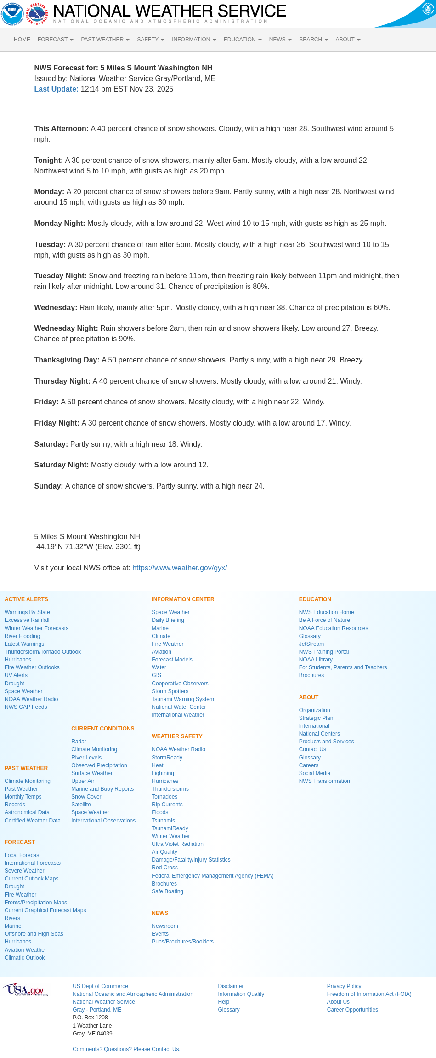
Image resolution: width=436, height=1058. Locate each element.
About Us (338, 1002)
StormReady (167, 757)
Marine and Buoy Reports (102, 789)
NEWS (280, 39)
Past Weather (21, 789)
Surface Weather (92, 773)
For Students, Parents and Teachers (343, 667)
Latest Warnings (24, 644)
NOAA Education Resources (333, 628)
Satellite (81, 804)
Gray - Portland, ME (97, 1009)
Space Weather (24, 691)
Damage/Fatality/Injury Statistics (191, 860)
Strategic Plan (316, 718)
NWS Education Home (326, 612)
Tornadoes (164, 797)
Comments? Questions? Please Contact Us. (127, 1049)
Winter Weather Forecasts (36, 628)
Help (223, 1002)
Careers (309, 765)
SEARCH (313, 39)
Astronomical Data (27, 812)
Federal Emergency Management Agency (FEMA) (212, 876)
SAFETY (150, 39)
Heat (157, 765)
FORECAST (56, 39)
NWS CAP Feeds (26, 707)
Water (159, 667)
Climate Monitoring (28, 781)
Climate (161, 636)
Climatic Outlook (25, 957)
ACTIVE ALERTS (26, 599)
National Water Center (179, 707)
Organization (314, 710)
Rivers (12, 918)
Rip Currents (167, 804)
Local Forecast (23, 855)
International (314, 726)
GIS (156, 675)
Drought (14, 683)
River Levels (86, 757)
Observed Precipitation (99, 765)
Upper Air (82, 781)
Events (160, 934)
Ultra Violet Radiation (178, 844)
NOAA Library (316, 659)
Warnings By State (27, 612)
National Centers (319, 733)
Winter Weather (171, 836)
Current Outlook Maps (31, 878)
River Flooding (22, 636)
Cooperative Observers (180, 683)
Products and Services (326, 741)
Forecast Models (172, 659)
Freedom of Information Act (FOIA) (369, 994)
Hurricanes (18, 659)
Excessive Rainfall (27, 620)
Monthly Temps (23, 797)
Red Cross (165, 867)
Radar (78, 741)
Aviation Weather (25, 950)
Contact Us (312, 749)
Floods (160, 812)
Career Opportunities (352, 1009)
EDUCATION (243, 39)
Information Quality (241, 994)
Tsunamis (163, 820)
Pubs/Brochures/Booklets (183, 941)
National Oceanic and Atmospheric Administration (133, 994)
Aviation (161, 652)
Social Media (315, 773)
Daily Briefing (168, 620)
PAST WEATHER (105, 39)
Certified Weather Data (33, 820)
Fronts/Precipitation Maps (36, 902)
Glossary (310, 636)
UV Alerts (16, 675)
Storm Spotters (170, 691)
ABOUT (348, 39)
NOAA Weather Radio (31, 699)
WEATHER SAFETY (177, 736)
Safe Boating (167, 891)
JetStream (311, 644)
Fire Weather (20, 894)
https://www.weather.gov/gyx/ (179, 568)
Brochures (164, 883)
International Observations (103, 820)
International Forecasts (33, 863)
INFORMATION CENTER (183, 599)
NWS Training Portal (324, 652)
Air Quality (164, 852)
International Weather (178, 715)
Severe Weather (25, 871)
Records (15, 804)
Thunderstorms (170, 789)
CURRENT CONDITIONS (102, 728)
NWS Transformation (324, 781)
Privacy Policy (344, 986)
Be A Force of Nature (324, 620)
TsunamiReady (170, 828)
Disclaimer (230, 986)
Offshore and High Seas (34, 934)
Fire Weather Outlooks (32, 667)
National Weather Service (104, 1002)
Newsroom (165, 926)
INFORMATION (194, 39)
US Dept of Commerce (100, 986)
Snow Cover (86, 797)
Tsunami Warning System (183, 699)
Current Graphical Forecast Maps (45, 910)
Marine (13, 926)
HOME (22, 39)
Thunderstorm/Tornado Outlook (43, 652)
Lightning (163, 773)
